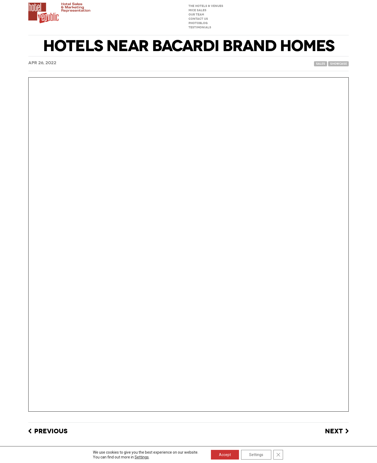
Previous (51, 431)
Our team (196, 14)
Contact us (198, 18)
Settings (142, 457)
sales (320, 64)
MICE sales (197, 10)
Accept (225, 455)
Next (334, 431)
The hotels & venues (206, 6)
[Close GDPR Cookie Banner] (278, 455)
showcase (338, 64)
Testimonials (200, 27)
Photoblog (198, 23)
